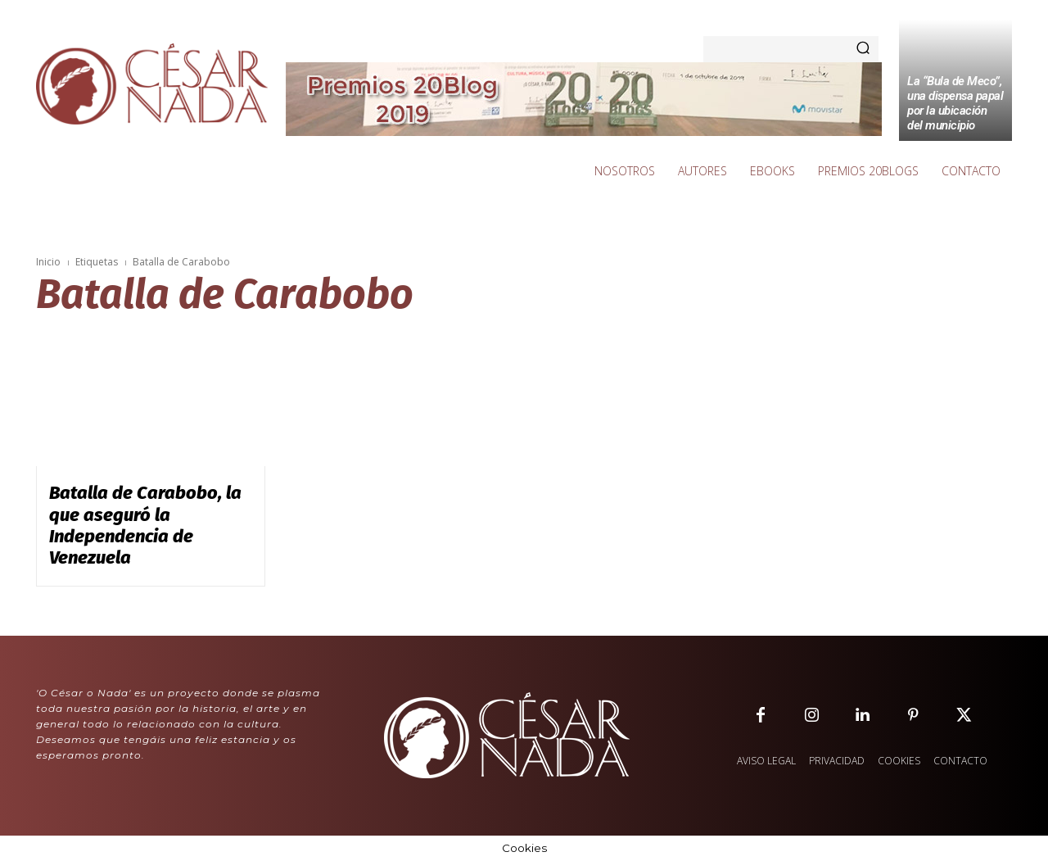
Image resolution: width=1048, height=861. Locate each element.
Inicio (48, 262)
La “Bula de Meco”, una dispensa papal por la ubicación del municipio (955, 103)
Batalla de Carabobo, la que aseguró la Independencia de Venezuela (145, 525)
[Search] (863, 49)
